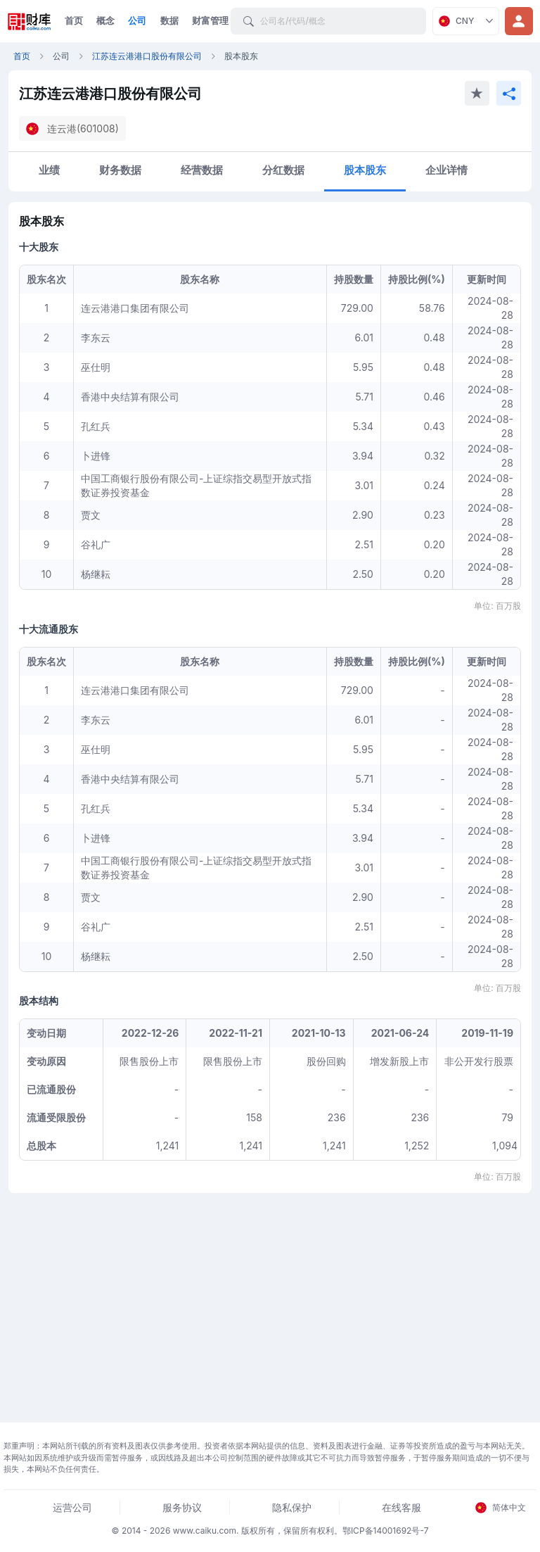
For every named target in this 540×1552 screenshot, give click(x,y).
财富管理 (210, 20)
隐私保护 (291, 1507)
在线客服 (401, 1507)
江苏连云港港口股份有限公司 (147, 56)
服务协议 (182, 1507)
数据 (169, 20)
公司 (137, 20)
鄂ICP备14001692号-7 (385, 1530)
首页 (74, 20)
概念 (105, 20)
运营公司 (72, 1507)
